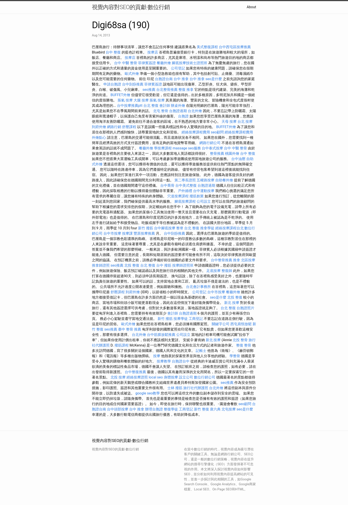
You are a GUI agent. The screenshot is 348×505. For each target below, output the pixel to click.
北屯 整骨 (160, 111)
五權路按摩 (205, 180)
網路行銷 (114, 127)
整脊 (179, 228)
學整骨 (234, 356)
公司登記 (178, 68)
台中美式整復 (186, 185)
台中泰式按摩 (212, 148)
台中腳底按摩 (164, 228)
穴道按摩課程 (178, 196)
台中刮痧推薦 (132, 84)
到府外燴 (99, 127)
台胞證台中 (181, 361)
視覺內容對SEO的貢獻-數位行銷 (131, 7)
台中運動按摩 (203, 191)
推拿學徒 (207, 228)
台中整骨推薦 (221, 260)
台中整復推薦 (135, 372)
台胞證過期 (178, 111)
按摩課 (127, 233)
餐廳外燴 (164, 63)
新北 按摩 (231, 303)
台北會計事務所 (198, 287)
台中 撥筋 (163, 265)
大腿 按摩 (141, 100)
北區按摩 (248, 260)
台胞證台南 (164, 79)
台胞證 (183, 116)
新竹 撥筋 (145, 228)
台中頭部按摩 (117, 409)
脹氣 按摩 (125, 100)
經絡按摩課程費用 (196, 132)
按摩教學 (164, 361)
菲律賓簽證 (147, 63)
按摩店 (152, 52)
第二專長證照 (185, 180)
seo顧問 (217, 132)
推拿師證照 (101, 265)
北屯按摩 (228, 409)
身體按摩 (171, 377)
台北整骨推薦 (167, 89)
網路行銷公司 (210, 143)
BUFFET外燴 (120, 95)
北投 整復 (131, 265)
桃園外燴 (232, 153)
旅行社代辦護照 (195, 388)
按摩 (156, 356)
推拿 (236, 260)
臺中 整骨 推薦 (129, 329)
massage (180, 148)
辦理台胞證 (154, 409)
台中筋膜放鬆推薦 (161, 335)
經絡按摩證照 (137, 377)
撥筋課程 (122, 345)
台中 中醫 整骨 (125, 63)
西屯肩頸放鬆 (241, 324)
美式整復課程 (207, 47)
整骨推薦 (217, 153)
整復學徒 (171, 409)
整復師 (226, 271)
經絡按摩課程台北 (229, 228)
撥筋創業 (197, 196)
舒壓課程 (129, 127)
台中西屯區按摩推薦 (235, 47)
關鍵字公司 (220, 324)
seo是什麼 (214, 79)
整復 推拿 (186, 89)
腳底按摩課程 (185, 201)
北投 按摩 (118, 377)
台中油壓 (238, 159)
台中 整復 (113, 52)
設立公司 (186, 377)
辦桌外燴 (178, 105)
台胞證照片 (245, 308)
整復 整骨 (243, 345)
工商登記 (196, 319)
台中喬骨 (167, 185)
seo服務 (194, 148)
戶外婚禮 (185, 191)
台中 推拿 (181, 79)
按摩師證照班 (183, 265)
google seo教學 (147, 393)
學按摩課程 (163, 148)
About (251, 7)
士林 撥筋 (174, 388)
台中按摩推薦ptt (129, 105)
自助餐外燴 (224, 180)
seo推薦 (148, 89)
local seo (156, 377)
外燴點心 (99, 137)
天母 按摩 (229, 121)
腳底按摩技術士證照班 (189, 63)
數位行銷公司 (204, 377)
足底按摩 (213, 271)
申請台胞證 (112, 84)
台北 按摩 (245, 121)
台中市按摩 (112, 233)
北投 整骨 (240, 340)
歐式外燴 (132, 73)
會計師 (164, 105)
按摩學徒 (181, 319)
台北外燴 (195, 111)
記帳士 (201, 351)
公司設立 (204, 201)
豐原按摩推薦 (144, 233)
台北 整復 (150, 105)
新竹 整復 (201, 409)
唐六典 (215, 409)
